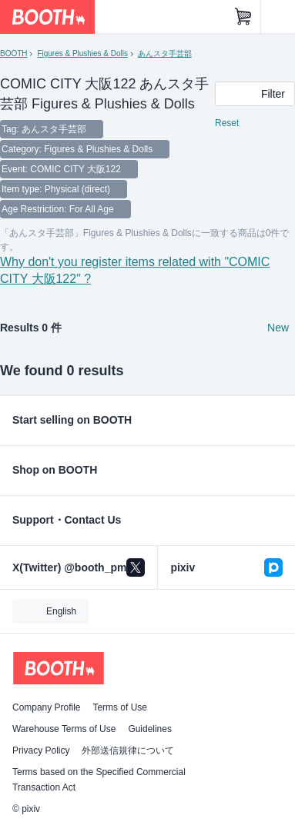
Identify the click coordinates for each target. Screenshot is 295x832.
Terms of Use (119, 707)
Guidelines (150, 729)
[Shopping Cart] (243, 17)
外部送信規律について (128, 750)
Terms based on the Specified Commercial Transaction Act (99, 779)
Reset (227, 123)
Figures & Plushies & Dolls (82, 53)
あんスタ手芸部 (165, 53)
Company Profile (46, 707)
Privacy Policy (40, 750)
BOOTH (13, 53)
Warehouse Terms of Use (64, 729)
